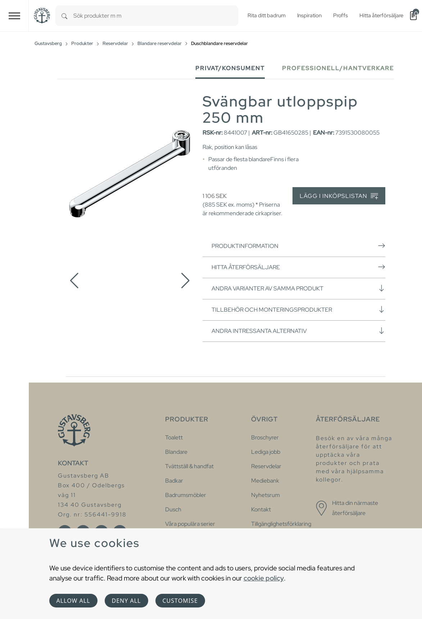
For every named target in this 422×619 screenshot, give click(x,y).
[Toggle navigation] (14, 15)
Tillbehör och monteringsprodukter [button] (298, 309)
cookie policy (264, 578)
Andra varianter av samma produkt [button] (298, 288)
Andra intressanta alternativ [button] (298, 331)
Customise (180, 601)
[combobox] (155, 15)
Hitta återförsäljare (298, 267)
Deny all (126, 601)
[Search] (64, 15)
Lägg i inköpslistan (339, 196)
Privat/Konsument (230, 68)
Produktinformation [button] (298, 246)
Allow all (73, 601)
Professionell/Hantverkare (338, 68)
